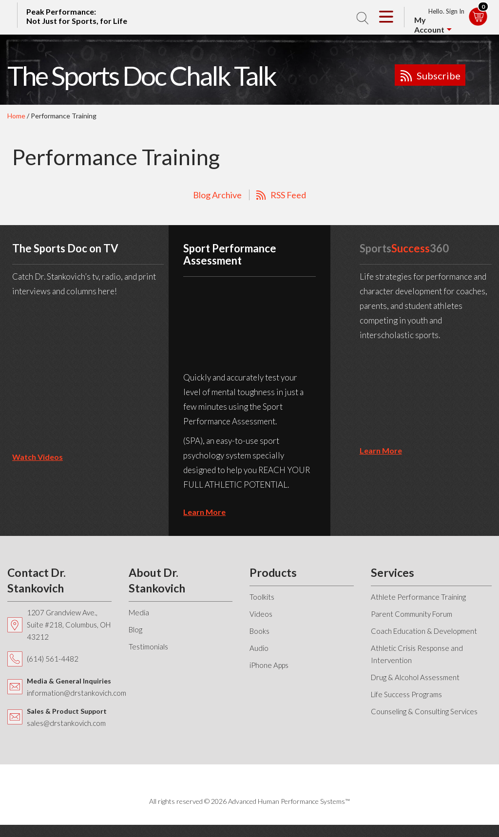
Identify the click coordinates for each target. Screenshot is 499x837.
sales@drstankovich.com (66, 723)
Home (16, 116)
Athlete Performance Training (418, 596)
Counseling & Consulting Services (424, 711)
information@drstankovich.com (76, 692)
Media (139, 612)
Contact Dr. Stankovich (36, 580)
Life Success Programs (406, 694)
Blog (135, 629)
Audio (259, 648)
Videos (261, 613)
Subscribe (439, 75)
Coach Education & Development (424, 631)
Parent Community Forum (411, 613)
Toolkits (262, 596)
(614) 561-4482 (52, 658)
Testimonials (148, 646)
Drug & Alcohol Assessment (415, 677)
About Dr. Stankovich (157, 580)
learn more (204, 511)
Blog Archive (217, 195)
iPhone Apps (269, 665)
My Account (429, 24)
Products (273, 572)
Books (259, 631)
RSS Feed (288, 195)
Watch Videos (37, 456)
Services (392, 572)
